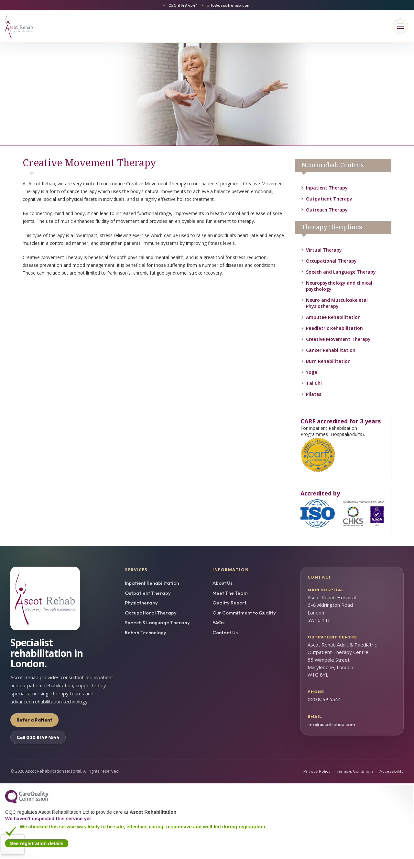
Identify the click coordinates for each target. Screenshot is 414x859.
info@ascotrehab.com (229, 5)
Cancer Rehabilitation (330, 350)
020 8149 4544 (183, 5)
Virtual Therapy (324, 250)
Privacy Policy (317, 771)
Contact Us (225, 632)
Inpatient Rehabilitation (152, 583)
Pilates (313, 394)
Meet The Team (230, 593)
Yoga (311, 372)
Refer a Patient (34, 720)
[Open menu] (400, 26)
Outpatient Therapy (329, 199)
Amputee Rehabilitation (333, 317)
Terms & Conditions (355, 771)
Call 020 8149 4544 (38, 737)
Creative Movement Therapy (338, 339)
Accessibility (391, 771)
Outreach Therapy (327, 210)
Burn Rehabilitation (328, 361)
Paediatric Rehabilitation (334, 328)
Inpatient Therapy (327, 188)
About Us (222, 583)
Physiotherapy (141, 603)
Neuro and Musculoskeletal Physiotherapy (337, 303)
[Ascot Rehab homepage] (62, 598)
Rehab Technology (145, 632)
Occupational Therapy (331, 261)
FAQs (218, 622)
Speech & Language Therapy (157, 622)
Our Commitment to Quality (244, 613)
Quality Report (229, 603)
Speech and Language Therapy (341, 272)
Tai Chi (314, 383)
